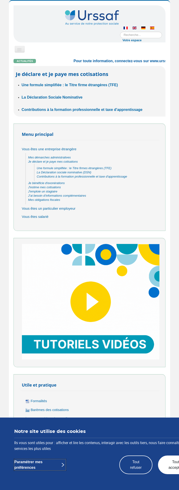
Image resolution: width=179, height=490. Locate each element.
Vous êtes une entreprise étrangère (49, 149)
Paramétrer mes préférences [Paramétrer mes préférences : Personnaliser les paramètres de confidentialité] (28, 464)
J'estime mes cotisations (44, 187)
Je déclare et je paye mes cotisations (53, 161)
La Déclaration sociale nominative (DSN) (64, 172)
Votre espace (131, 40)
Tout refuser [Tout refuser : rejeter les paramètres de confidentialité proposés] (136, 464)
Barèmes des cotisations (47, 410)
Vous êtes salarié (35, 217)
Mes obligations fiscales (44, 200)
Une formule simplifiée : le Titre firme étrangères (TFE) (70, 85)
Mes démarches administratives (49, 157)
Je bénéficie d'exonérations (46, 183)
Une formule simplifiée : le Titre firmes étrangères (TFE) (74, 168)
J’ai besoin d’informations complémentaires (57, 195)
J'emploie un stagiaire (42, 191)
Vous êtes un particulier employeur (49, 208)
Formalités (36, 401)
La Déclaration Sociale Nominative (52, 97)
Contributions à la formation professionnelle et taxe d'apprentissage (82, 110)
